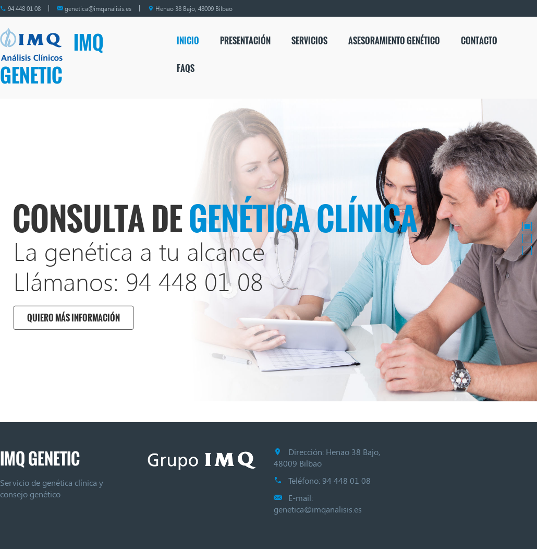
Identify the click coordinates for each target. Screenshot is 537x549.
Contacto (479, 40)
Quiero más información (73, 318)
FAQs (185, 68)
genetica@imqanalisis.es (98, 8)
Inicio (188, 40)
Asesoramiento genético (394, 40)
